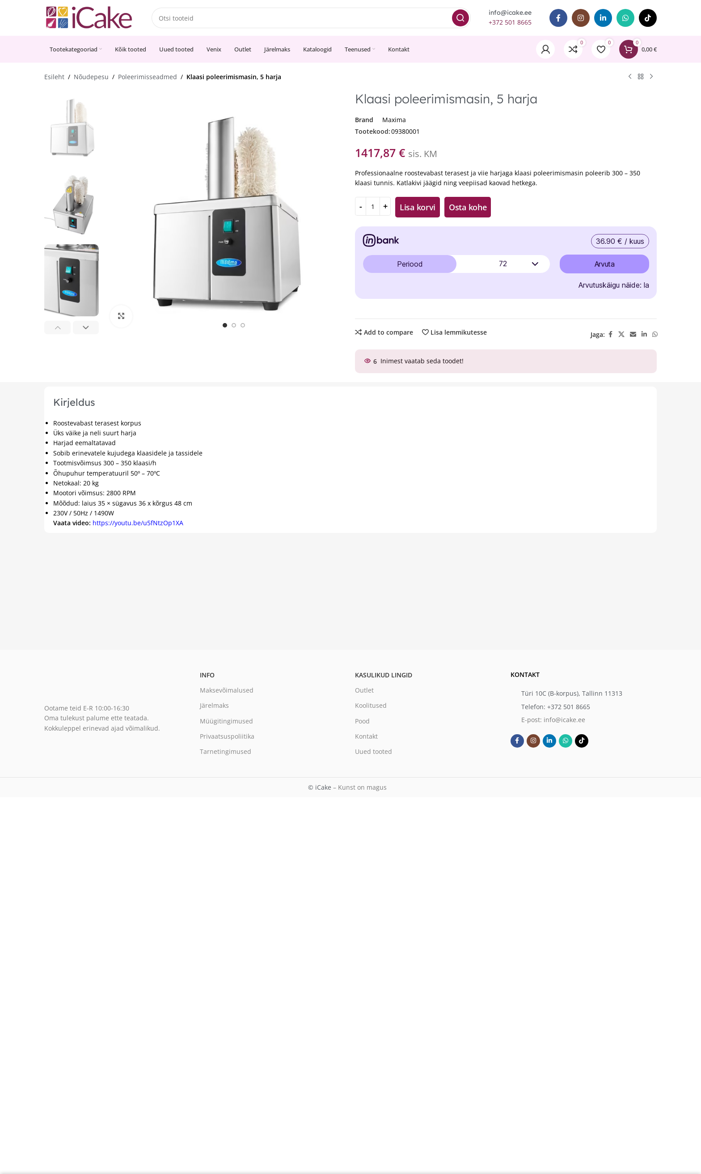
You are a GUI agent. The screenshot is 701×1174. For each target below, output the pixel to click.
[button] (57, 327)
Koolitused (371, 705)
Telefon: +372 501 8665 (555, 706)
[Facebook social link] (558, 18)
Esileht (54, 76)
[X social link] (621, 334)
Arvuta (605, 263)
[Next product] (651, 77)
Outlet (364, 690)
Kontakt (366, 736)
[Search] (311, 18)
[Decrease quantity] (360, 206)
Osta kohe (467, 207)
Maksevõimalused (226, 690)
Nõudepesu (91, 76)
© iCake (319, 787)
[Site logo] (89, 17)
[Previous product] (630, 77)
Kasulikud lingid (383, 675)
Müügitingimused (226, 721)
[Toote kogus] (373, 206)
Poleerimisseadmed (147, 76)
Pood (362, 721)
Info (207, 675)
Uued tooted (373, 751)
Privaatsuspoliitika (227, 736)
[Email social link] (633, 334)
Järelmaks (214, 705)
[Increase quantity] (385, 206)
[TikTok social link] (648, 18)
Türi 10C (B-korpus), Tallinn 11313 (571, 693)
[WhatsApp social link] (625, 18)
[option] (225, 325)
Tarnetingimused (225, 751)
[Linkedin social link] (603, 18)
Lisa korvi (417, 207)
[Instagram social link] (581, 18)
